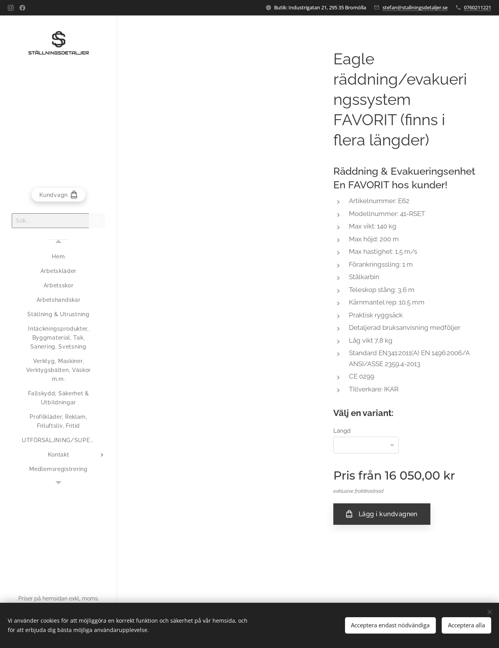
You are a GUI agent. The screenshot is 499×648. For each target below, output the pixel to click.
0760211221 (477, 7)
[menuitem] (58, 256)
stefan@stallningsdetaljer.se (415, 7)
